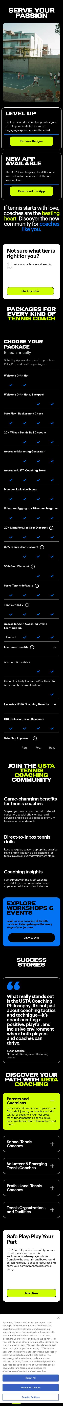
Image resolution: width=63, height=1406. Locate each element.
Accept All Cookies (30, 1387)
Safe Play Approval (16, 360)
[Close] (58, 1318)
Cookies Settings (31, 1397)
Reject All (31, 1378)
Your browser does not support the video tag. (31, 62)
